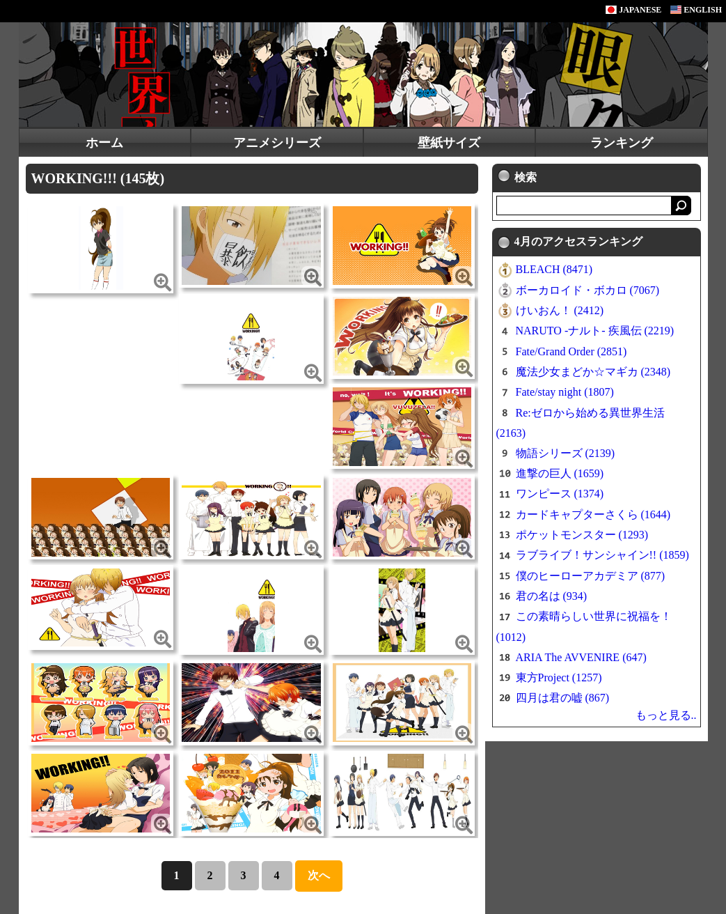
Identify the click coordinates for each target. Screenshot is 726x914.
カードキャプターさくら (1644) (593, 514)
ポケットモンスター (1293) (582, 535)
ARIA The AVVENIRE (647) (581, 657)
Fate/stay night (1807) (565, 392)
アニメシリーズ (277, 143)
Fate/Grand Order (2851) (571, 351)
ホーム (104, 143)
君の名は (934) (551, 596)
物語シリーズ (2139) (565, 453)
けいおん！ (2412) (560, 310)
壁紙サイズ (449, 143)
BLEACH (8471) (554, 269)
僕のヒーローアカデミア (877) (590, 576)
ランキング (621, 143)
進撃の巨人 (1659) (560, 473)
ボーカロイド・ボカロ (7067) (588, 290)
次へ (319, 875)
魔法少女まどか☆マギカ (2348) (593, 372)
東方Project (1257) (559, 677)
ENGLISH (696, 10)
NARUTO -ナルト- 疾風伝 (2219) (595, 330)
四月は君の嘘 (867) (563, 698)
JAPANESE (633, 10)
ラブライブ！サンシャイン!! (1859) (602, 555)
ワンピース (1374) (560, 493)
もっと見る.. (666, 715)
